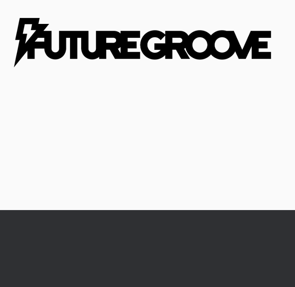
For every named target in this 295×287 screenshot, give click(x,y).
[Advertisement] (147, 150)
